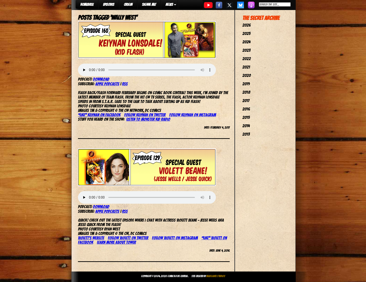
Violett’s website (91, 238)
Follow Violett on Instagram (175, 238)
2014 (246, 126)
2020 (246, 75)
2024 (246, 42)
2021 (246, 67)
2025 (246, 33)
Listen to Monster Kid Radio (148, 119)
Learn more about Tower (116, 242)
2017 (245, 100)
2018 (246, 92)
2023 (246, 50)
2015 (246, 117)
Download (101, 79)
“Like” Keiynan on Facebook (99, 115)
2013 (246, 134)
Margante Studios (215, 276)
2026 (246, 25)
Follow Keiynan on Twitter (144, 115)
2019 (246, 84)
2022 (246, 58)
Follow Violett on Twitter (128, 238)
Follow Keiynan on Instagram (192, 115)
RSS (125, 84)
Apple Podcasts (107, 84)
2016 (246, 109)
